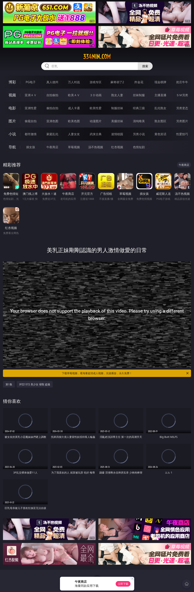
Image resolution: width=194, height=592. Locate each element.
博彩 (12, 81)
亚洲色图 (52, 121)
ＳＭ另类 (182, 95)
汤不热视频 (95, 147)
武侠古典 (96, 134)
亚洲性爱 (31, 108)
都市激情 (31, 134)
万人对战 (74, 82)
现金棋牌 (160, 82)
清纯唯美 (139, 121)
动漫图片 (96, 121)
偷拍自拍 (52, 108)
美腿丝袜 (117, 121)
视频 (12, 94)
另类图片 (182, 121)
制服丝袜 (117, 108)
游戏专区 (96, 82)
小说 (12, 133)
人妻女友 (74, 134)
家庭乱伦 (52, 134)
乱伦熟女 (160, 108)
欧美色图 (74, 121)
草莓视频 (74, 147)
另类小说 (139, 134)
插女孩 (30, 147)
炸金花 (138, 82)
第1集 (9, 384)
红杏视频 (117, 147)
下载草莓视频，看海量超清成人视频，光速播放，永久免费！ (125, 373)
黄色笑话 (160, 134)
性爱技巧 (182, 134)
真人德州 (52, 82)
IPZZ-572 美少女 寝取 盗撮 (34, 384)
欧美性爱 (96, 108)
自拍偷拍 (52, 95)
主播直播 (160, 95)
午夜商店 (52, 147)
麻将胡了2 (117, 82)
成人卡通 (74, 108)
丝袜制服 (139, 95)
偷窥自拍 (31, 121)
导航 (12, 146)
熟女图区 (160, 121)
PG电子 (30, 82)
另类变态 (182, 108)
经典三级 (139, 108)
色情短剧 (139, 147)
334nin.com (97, 56)
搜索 (145, 66)
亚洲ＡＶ (31, 95)
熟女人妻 (117, 95)
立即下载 (123, 584)
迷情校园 (117, 134)
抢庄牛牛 (182, 82)
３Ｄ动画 (96, 95)
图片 (12, 120)
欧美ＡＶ (74, 95)
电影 (12, 107)
